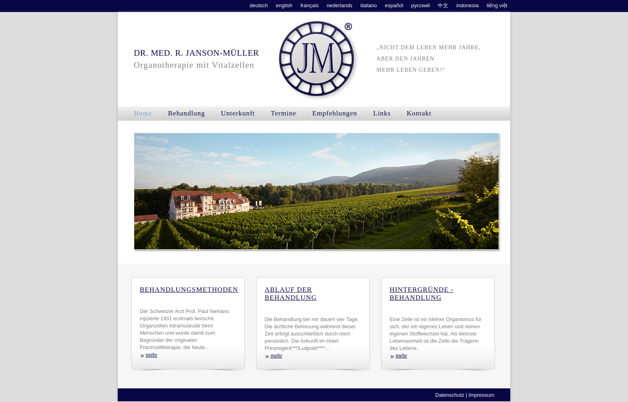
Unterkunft (238, 113)
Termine (283, 113)
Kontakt (419, 113)
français (309, 5)
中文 (443, 5)
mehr (151, 355)
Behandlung (186, 113)
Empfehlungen (334, 113)
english (284, 5)
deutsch (259, 5)
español (394, 5)
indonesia (467, 5)
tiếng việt (497, 5)
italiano (368, 5)
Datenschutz (449, 395)
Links (382, 113)
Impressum (481, 395)
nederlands (339, 5)
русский (420, 5)
